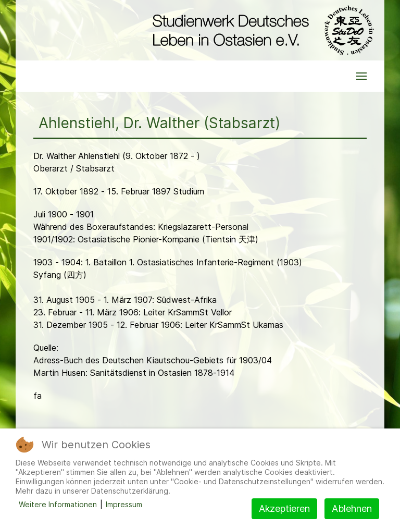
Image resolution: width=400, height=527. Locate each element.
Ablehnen (352, 508)
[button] (361, 76)
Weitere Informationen (58, 504)
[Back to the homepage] (260, 30)
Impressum (124, 504)
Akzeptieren (284, 508)
